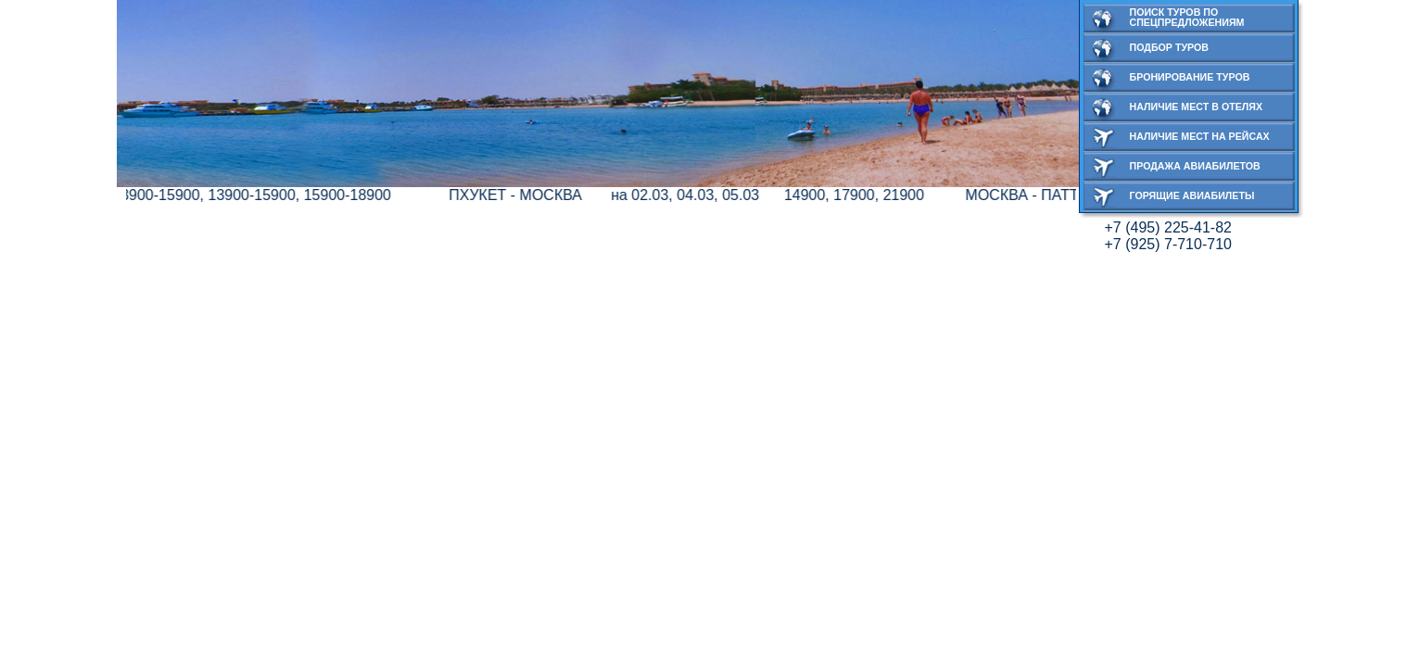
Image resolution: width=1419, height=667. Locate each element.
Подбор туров (1170, 47)
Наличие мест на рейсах (1200, 136)
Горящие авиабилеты (1192, 195)
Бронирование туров (1190, 76)
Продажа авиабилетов (1195, 165)
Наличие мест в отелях (1196, 106)
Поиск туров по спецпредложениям (1187, 17)
